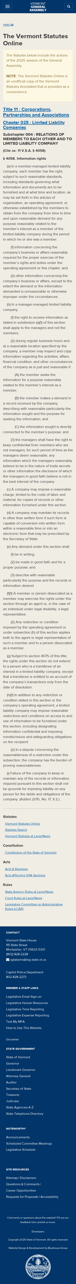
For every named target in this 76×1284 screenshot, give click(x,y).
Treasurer (12, 1095)
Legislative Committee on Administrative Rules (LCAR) (34, 906)
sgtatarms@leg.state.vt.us (26, 960)
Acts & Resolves (16, 869)
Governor (12, 1063)
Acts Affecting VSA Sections (25, 875)
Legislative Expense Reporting (27, 1015)
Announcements (18, 1137)
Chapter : (34, 125)
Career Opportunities (21, 1190)
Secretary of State (18, 1089)
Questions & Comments (23, 1184)
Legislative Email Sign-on (24, 997)
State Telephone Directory (24, 1114)
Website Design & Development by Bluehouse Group (38, 1248)
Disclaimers (28, 1178)
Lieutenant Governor (20, 1070)
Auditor (11, 1082)
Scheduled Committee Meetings (29, 1144)
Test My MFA (15, 1022)
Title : (36, 112)
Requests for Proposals (22, 1197)
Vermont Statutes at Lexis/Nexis (27, 836)
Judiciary (12, 1101)
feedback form (28, 1222)
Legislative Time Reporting (25, 1009)
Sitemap (12, 1178)
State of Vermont (18, 1057)
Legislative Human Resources (27, 1003)
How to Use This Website (24, 1028)
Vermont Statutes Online (22, 824)
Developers (38, 1231)
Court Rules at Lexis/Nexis (23, 898)
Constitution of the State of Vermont (31, 853)
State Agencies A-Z (19, 1107)
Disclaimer (12, 1039)
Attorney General (18, 1076)
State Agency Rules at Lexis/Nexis (29, 892)
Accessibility (49, 1197)
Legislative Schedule (20, 1150)
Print (8, 25)
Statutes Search (16, 830)
